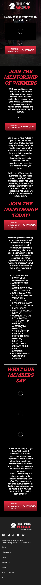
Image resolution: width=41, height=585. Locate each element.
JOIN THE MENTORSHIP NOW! (22, 225)
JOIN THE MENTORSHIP (21, 126)
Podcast (4, 578)
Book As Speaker (8, 573)
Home (4, 547)
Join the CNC (6, 562)
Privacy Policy (6, 552)
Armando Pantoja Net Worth (11, 515)
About (4, 567)
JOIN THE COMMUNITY (21, 50)
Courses (5, 557)
